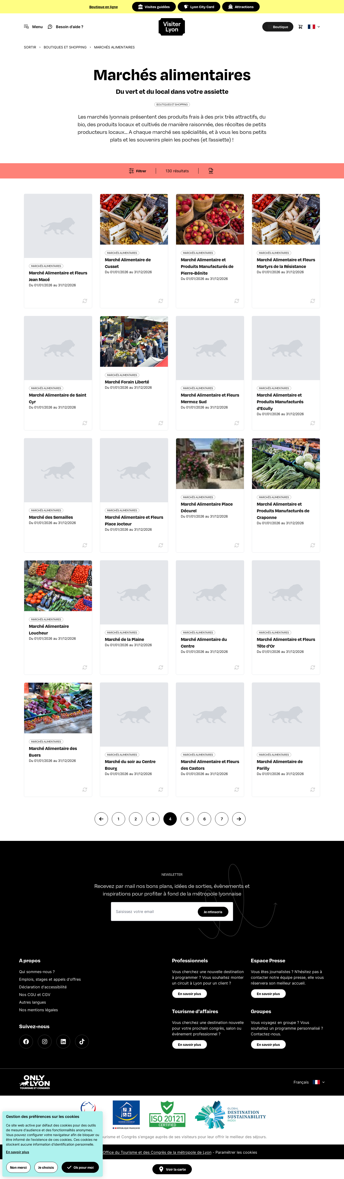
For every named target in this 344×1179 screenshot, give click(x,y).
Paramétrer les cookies (236, 1152)
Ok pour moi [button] (80, 1167)
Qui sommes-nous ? (37, 971)
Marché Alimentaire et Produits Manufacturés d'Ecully (280, 401)
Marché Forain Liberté (127, 382)
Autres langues (32, 1002)
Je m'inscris (213, 911)
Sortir (30, 47)
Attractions (241, 6)
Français (309, 1082)
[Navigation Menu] (33, 27)
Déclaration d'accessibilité (43, 987)
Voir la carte (172, 1169)
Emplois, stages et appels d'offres (50, 979)
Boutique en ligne (103, 7)
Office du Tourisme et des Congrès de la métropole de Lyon (157, 1152)
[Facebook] (26, 1041)
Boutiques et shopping (65, 47)
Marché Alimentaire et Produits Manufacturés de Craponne (283, 510)
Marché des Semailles (51, 517)
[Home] (172, 27)
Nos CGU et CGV (34, 994)
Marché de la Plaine (124, 639)
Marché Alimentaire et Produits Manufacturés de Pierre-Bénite (207, 266)
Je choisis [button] (46, 1167)
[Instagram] (45, 1041)
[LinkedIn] (63, 1041)
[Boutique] (276, 27)
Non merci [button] (18, 1167)
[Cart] (300, 26)
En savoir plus (189, 993)
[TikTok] (82, 1041)
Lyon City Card (199, 6)
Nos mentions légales (38, 1009)
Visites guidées (154, 6)
